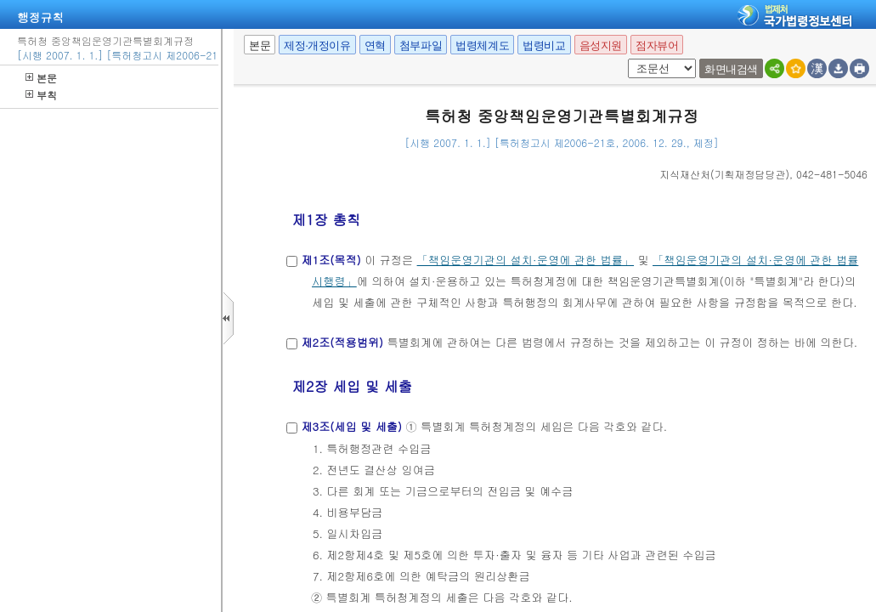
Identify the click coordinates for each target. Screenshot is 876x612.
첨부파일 (420, 45)
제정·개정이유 (317, 45)
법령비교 (544, 45)
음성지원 (600, 45)
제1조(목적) (330, 260)
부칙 (41, 95)
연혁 (375, 45)
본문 (41, 78)
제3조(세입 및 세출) (351, 426)
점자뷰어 (657, 45)
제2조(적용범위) (342, 342)
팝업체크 (624, 59)
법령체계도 (482, 45)
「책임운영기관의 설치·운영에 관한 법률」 (526, 260)
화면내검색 (731, 69)
